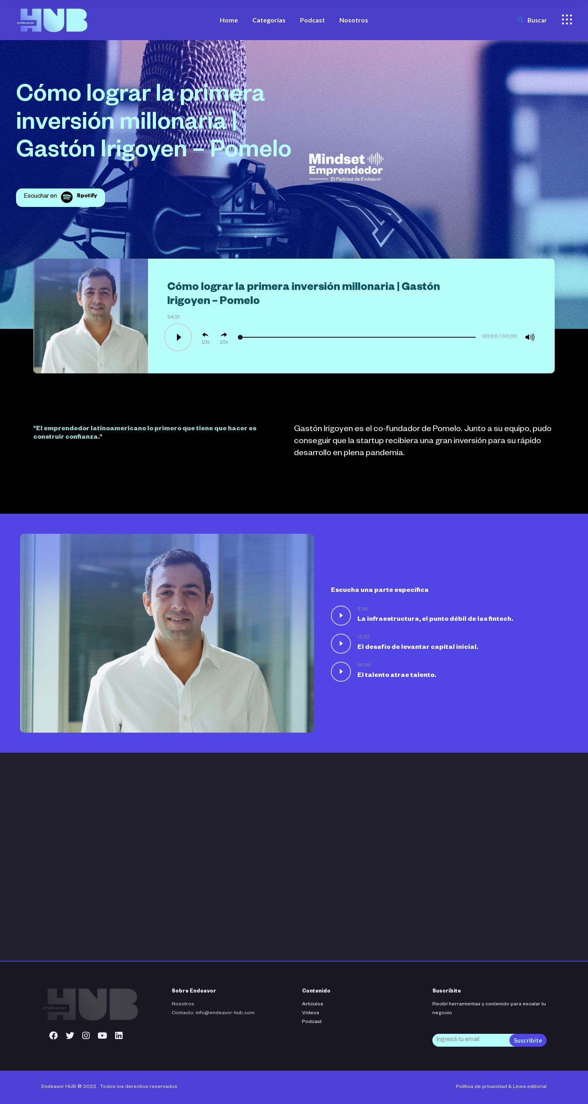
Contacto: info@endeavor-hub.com (213, 1013)
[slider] (357, 337)
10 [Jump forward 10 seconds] (222, 342)
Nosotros (183, 1004)
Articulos (312, 1004)
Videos (310, 1013)
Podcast (312, 1022)
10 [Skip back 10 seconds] (204, 342)
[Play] (177, 337)
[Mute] (530, 337)
